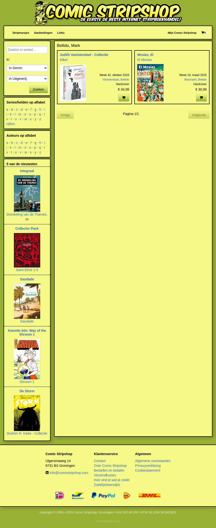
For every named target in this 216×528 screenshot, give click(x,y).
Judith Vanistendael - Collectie (84, 55)
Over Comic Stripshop (110, 466)
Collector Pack (27, 228)
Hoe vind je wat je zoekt (111, 480)
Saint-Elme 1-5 (27, 270)
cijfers (10, 124)
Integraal (27, 171)
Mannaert (190, 79)
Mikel (64, 60)
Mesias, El (145, 55)
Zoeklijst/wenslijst (107, 485)
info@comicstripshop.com (69, 473)
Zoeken (38, 89)
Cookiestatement (147, 470)
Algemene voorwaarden (153, 461)
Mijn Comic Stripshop (182, 32)
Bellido (124, 79)
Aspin (117, 521)
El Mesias (144, 60)
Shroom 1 (27, 382)
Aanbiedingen (43, 32)
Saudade (27, 279)
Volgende (199, 115)
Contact (99, 461)
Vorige (65, 115)
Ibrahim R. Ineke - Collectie (27, 433)
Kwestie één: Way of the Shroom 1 (27, 332)
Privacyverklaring (148, 466)
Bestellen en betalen (109, 470)
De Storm (27, 391)
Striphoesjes (20, 32)
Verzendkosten (105, 475)
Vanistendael (110, 79)
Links (60, 32)
